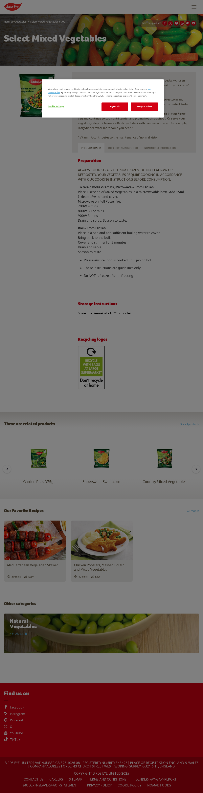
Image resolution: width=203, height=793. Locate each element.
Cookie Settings (56, 106)
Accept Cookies (144, 106)
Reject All (115, 106)
